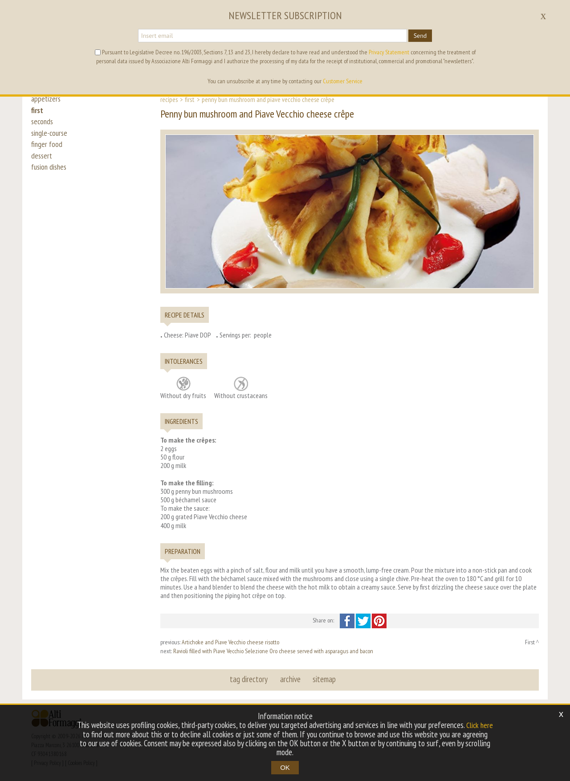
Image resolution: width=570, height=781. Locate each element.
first (38, 112)
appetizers (46, 99)
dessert (42, 166)
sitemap (323, 679)
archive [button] (290, 679)
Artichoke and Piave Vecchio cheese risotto (230, 642)
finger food (47, 152)
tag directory (250, 679)
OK (285, 767)
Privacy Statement (389, 52)
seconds (43, 125)
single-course (50, 139)
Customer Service (342, 81)
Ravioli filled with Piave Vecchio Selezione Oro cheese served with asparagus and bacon (273, 651)
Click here (479, 725)
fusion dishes (50, 179)
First (190, 99)
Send (420, 36)
